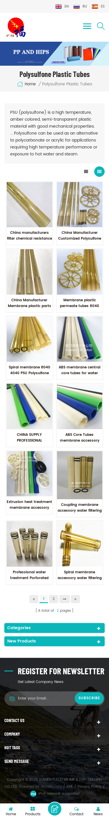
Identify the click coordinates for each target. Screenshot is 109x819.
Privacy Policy (89, 786)
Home (26, 84)
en (62, 6)
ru (80, 6)
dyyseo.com (52, 786)
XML (69, 786)
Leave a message (54, 809)
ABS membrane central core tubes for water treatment (79, 373)
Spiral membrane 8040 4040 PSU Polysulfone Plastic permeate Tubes (29, 373)
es (98, 6)
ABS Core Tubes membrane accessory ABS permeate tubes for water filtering (79, 443)
